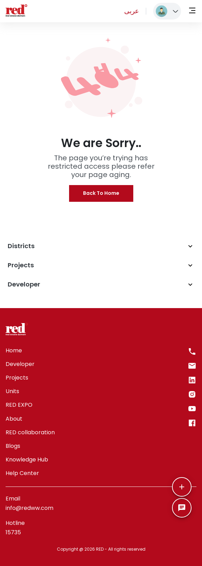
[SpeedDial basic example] (182, 508)
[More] (182, 487)
